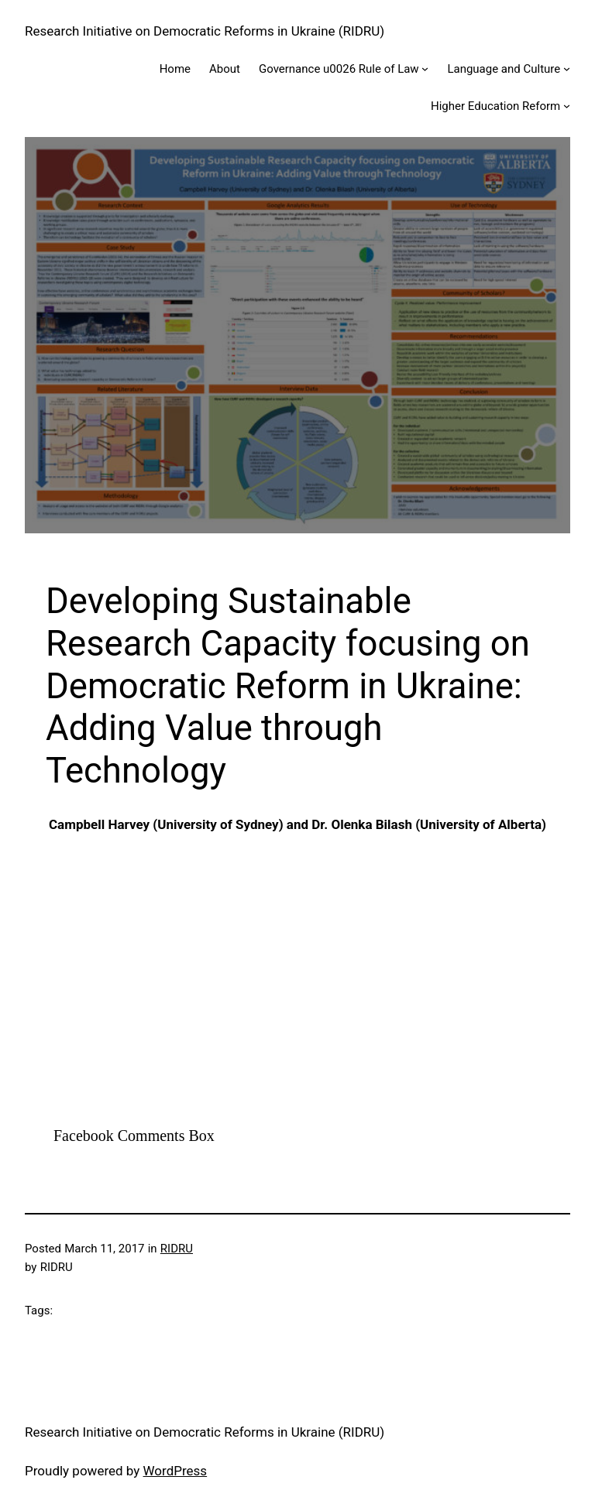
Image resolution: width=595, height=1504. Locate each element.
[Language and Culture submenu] (566, 68)
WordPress (175, 1470)
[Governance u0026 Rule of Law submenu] (424, 68)
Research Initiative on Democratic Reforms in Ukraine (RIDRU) (204, 31)
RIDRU (176, 1249)
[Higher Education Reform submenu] (566, 105)
